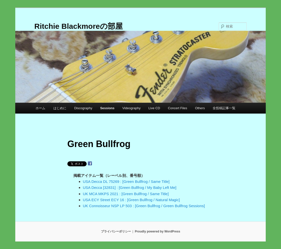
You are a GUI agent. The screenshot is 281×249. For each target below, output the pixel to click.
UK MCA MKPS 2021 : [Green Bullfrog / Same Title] (126, 194)
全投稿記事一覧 (224, 108)
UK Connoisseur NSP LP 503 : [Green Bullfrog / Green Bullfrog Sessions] (144, 206)
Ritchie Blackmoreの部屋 (78, 26)
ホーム (40, 108)
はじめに (59, 108)
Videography (131, 108)
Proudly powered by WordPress (157, 231)
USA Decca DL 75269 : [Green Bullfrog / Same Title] (126, 181)
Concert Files (177, 108)
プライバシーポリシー (116, 231)
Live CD (154, 108)
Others (200, 108)
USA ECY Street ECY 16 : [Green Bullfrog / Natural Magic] (131, 200)
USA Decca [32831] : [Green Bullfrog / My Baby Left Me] (130, 187)
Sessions (107, 108)
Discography (83, 108)
